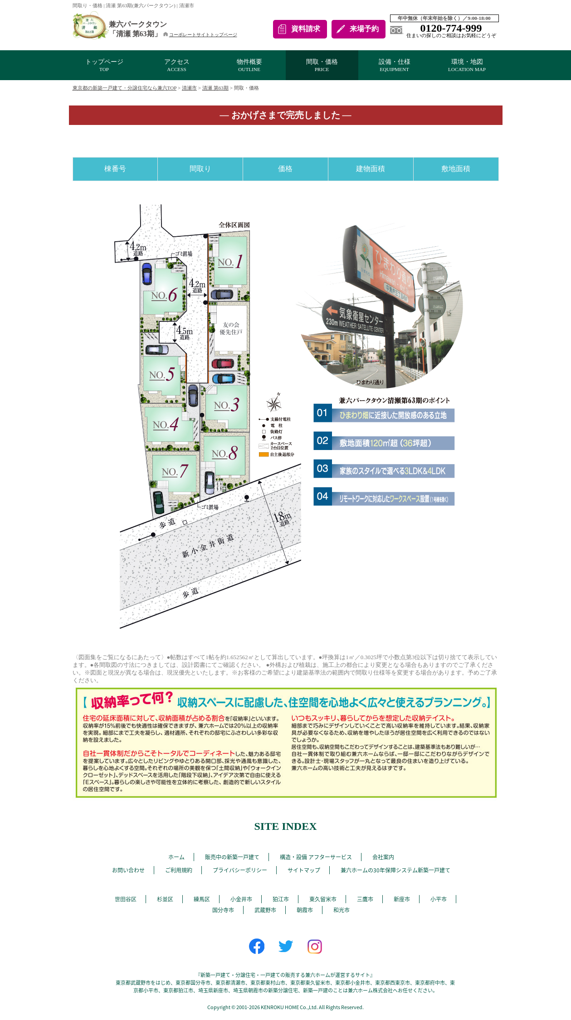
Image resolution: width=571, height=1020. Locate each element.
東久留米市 (323, 899)
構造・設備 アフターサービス (316, 857)
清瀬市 (189, 88)
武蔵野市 (265, 910)
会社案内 (383, 857)
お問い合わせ (128, 870)
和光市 (341, 910)
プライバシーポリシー (240, 870)
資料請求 (305, 29)
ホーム (176, 857)
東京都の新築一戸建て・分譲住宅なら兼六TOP (125, 88)
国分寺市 (223, 910)
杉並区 (165, 899)
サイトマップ (304, 870)
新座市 (402, 899)
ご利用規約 (178, 870)
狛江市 (281, 899)
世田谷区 (126, 899)
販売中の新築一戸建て (232, 857)
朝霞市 (305, 910)
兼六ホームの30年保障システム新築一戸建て (395, 870)
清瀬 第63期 (215, 88)
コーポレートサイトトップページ (200, 34)
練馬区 (202, 899)
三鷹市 (365, 899)
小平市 (438, 899)
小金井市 (241, 899)
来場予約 (364, 29)
